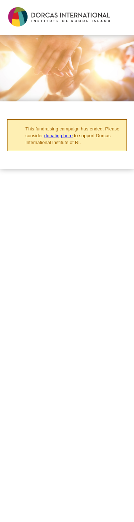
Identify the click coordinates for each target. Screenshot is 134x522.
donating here (58, 135)
